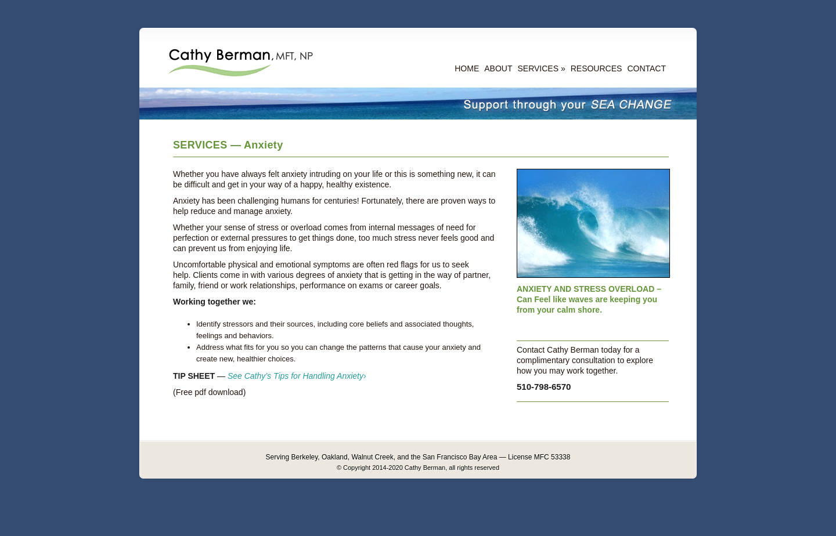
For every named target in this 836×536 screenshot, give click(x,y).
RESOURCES (596, 68)
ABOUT (498, 68)
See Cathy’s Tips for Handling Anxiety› (297, 376)
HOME (467, 68)
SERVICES (537, 68)
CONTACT (646, 68)
